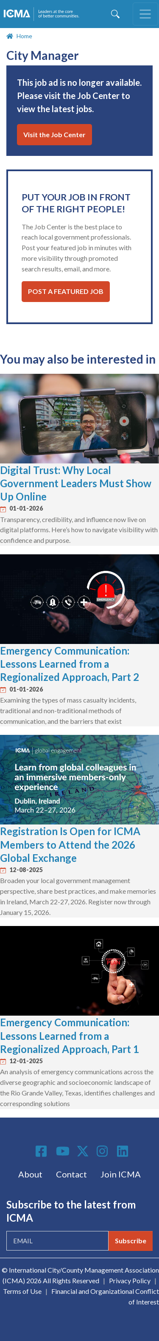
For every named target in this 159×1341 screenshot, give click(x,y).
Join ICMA (120, 1174)
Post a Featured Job (65, 291)
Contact (71, 1174)
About (30, 1174)
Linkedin (124, 1151)
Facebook (42, 1151)
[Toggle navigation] (145, 14)
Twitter (83, 1151)
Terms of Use (22, 1291)
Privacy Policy (130, 1280)
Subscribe (130, 1241)
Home (24, 36)
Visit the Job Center (54, 134)
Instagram (103, 1151)
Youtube (63, 1151)
